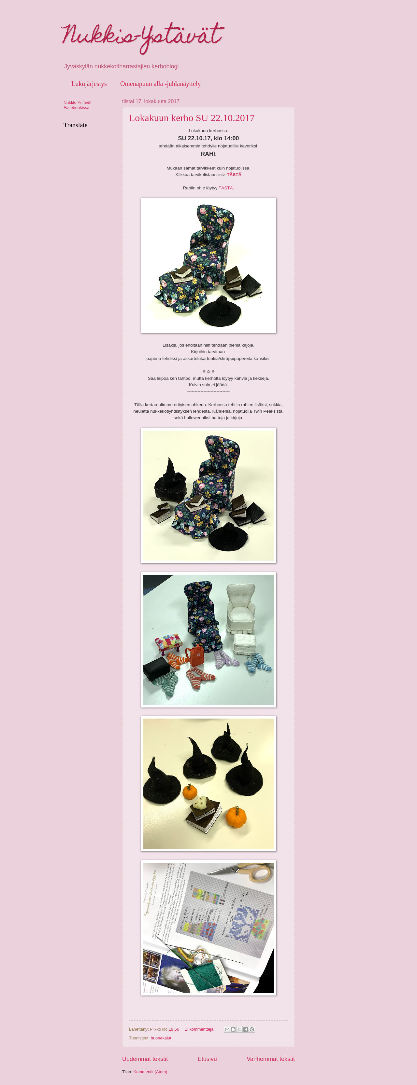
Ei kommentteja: (200, 1029)
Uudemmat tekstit (145, 1059)
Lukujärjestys (89, 83)
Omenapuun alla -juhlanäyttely (160, 83)
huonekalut (161, 1038)
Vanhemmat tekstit (271, 1059)
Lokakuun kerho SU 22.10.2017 (192, 117)
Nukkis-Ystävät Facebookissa (78, 105)
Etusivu (207, 1059)
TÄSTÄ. (226, 187)
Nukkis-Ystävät (142, 38)
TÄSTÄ (234, 174)
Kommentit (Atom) (150, 1071)
